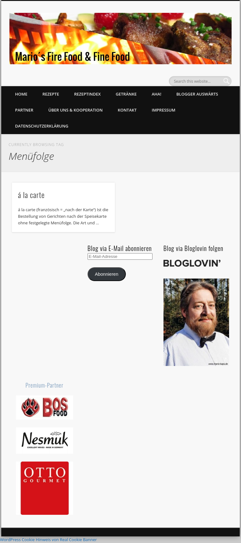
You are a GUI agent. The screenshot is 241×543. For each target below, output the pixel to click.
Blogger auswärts (197, 94)
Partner (24, 110)
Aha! (156, 94)
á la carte (31, 194)
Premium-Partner (44, 385)
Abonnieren (106, 274)
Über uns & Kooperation (75, 110)
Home (21, 94)
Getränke (126, 94)
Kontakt (127, 110)
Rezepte (50, 94)
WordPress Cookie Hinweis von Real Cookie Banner (48, 539)
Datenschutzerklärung (41, 126)
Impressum (163, 110)
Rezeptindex (87, 94)
